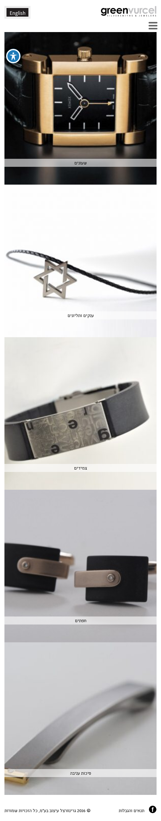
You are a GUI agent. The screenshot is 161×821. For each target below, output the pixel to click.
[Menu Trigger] (153, 25)
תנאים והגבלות (131, 810)
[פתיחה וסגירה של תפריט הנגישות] (13, 42)
